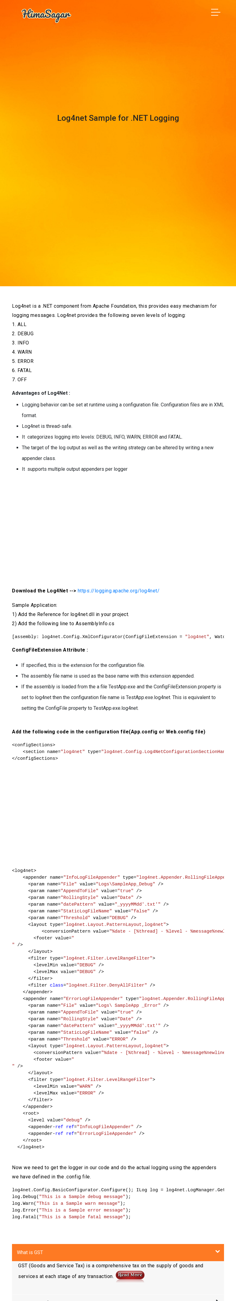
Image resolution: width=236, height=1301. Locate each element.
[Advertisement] (118, 529)
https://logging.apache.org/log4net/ (119, 591)
